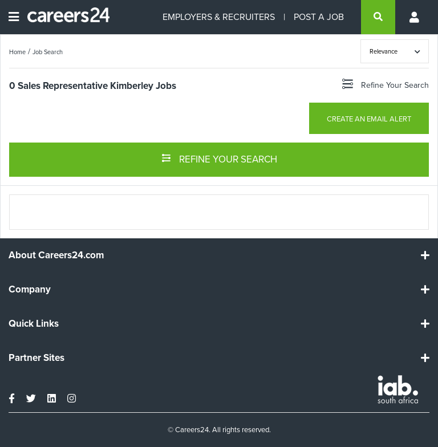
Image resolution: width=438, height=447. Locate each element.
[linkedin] (51, 398)
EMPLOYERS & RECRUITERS (219, 16)
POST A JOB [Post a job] (319, 16)
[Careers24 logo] (64, 17)
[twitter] (31, 398)
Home (17, 51)
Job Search (48, 51)
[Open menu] (14, 17)
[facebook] (12, 398)
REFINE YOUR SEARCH (219, 158)
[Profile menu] (415, 17)
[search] (378, 17)
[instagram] (71, 398)
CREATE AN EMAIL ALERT (369, 118)
